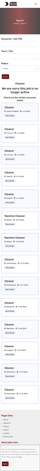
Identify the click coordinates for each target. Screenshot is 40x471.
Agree (5, 464)
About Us (6, 423)
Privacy (6, 426)
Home (16, 23)
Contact (6, 433)
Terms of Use (8, 437)
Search (5, 77)
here (20, 457)
